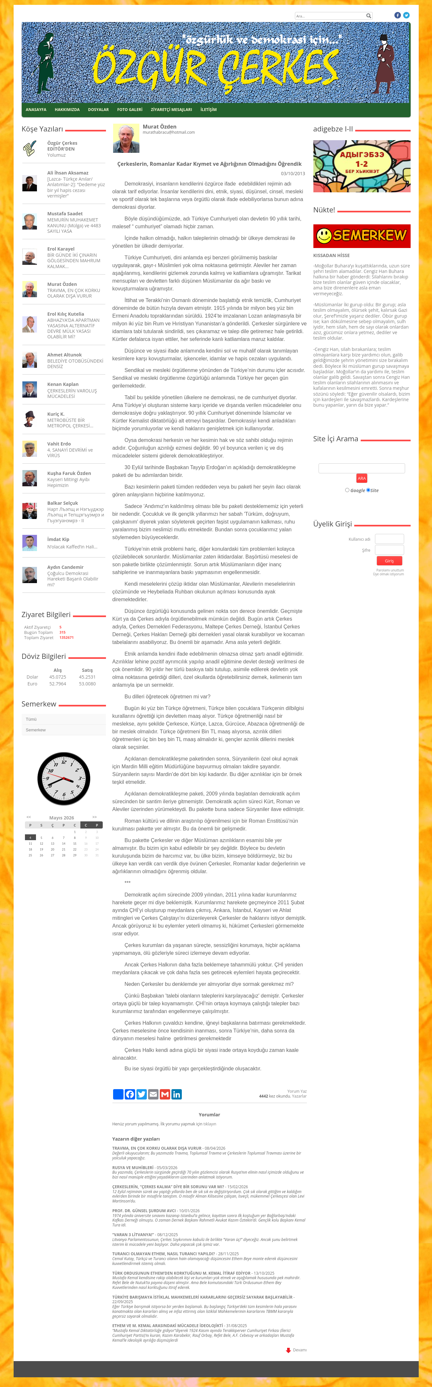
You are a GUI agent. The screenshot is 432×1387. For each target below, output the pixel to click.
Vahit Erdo (59, 444)
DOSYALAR (98, 109)
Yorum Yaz (297, 1091)
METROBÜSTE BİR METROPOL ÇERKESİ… (70, 423)
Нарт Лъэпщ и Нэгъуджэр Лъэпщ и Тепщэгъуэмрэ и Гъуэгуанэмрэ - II (75, 514)
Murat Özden (62, 284)
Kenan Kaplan (63, 384)
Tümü (31, 719)
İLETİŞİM (209, 109)
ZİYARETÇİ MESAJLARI (171, 109)
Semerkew (36, 729)
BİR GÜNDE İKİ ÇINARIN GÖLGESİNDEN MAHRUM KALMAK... (73, 260)
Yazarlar (299, 1096)
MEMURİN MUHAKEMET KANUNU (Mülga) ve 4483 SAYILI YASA (74, 225)
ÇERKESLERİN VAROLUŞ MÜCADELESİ (72, 393)
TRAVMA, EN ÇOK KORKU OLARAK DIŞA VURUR (73, 293)
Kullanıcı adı (359, 539)
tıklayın (210, 1124)
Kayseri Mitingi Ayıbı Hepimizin (68, 482)
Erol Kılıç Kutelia (65, 314)
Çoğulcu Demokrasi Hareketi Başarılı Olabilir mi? (72, 578)
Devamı (296, 1350)
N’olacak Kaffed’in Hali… (72, 547)
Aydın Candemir (65, 567)
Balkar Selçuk (62, 503)
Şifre (366, 550)
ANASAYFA (36, 109)
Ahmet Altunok (64, 355)
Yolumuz (56, 155)
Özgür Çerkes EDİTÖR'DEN (62, 146)
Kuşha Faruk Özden (69, 473)
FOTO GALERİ (130, 109)
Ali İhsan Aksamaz (67, 173)
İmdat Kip (58, 539)
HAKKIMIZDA (67, 109)
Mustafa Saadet (65, 213)
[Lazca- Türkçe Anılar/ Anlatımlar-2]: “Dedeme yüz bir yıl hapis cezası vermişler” (76, 187)
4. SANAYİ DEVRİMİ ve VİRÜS (70, 452)
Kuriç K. (55, 414)
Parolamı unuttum (390, 570)
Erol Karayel (61, 249)
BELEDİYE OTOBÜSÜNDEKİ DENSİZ (75, 363)
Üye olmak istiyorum (388, 574)
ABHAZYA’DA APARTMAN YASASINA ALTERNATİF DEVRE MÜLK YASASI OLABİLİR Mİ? (73, 328)
